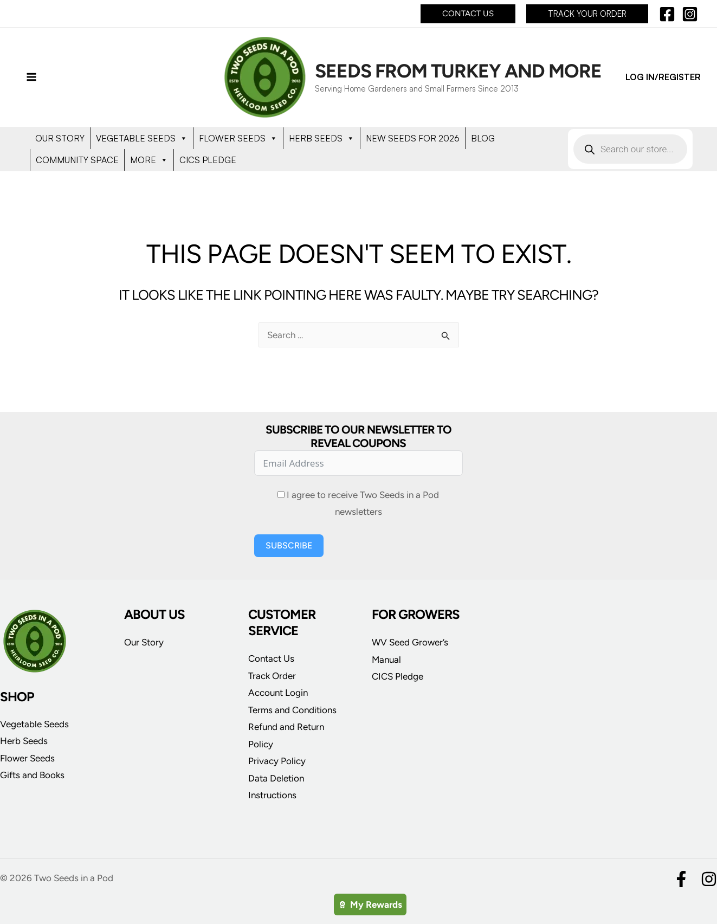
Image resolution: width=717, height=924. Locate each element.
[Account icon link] (663, 77)
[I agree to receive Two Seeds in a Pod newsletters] (281, 494)
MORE (149, 160)
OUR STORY (60, 138)
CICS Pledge (397, 676)
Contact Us (271, 658)
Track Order (272, 675)
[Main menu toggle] (31, 77)
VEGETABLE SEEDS (142, 138)
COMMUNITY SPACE (77, 159)
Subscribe (289, 545)
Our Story (144, 642)
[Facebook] (667, 14)
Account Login (278, 692)
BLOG (483, 138)
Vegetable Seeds (34, 724)
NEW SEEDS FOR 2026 (413, 138)
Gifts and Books (32, 775)
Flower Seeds (27, 758)
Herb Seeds (24, 740)
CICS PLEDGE (207, 159)
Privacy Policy (277, 760)
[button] (468, 13)
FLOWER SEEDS (238, 138)
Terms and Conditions (292, 710)
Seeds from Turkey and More (458, 71)
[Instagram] (690, 14)
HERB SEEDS (321, 138)
